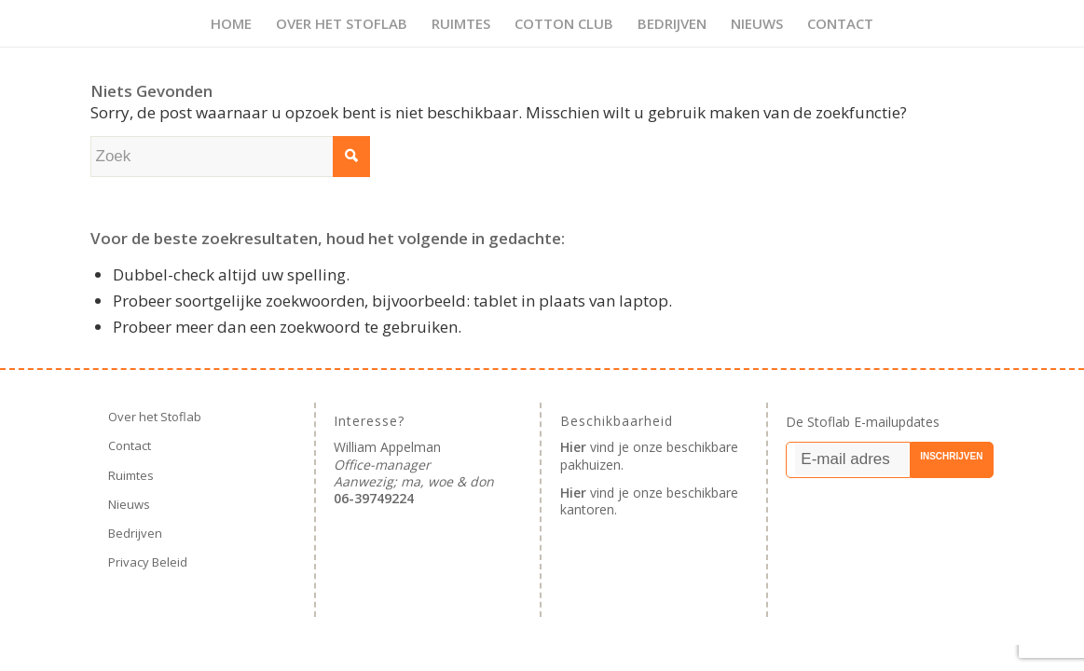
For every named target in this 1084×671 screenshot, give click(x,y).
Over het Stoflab (154, 416)
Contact (129, 445)
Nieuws (129, 504)
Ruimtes (131, 475)
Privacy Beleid (147, 562)
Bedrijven (135, 533)
